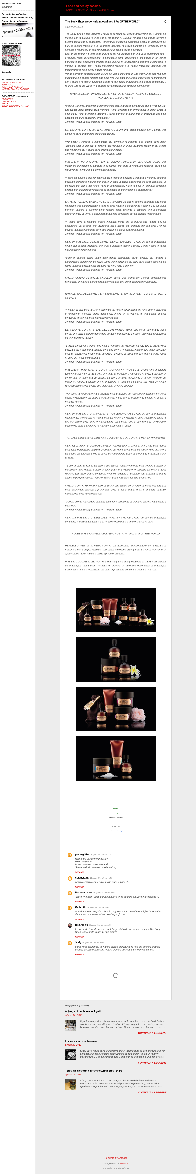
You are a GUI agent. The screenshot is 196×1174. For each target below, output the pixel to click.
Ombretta (80, 907)
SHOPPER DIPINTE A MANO (15, 106)
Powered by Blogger (115, 1158)
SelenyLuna (82, 877)
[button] (164, 22)
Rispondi (79, 872)
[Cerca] (169, 7)
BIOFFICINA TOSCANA (12, 87)
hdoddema (124, 1164)
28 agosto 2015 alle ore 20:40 (100, 925)
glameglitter (82, 854)
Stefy (78, 942)
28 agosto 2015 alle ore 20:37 (98, 907)
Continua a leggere (152, 1033)
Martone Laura (83, 892)
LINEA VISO (7, 99)
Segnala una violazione (116, 1168)
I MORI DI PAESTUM (11, 82)
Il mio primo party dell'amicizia (81, 1041)
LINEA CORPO (9, 101)
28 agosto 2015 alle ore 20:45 (93, 943)
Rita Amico (81, 924)
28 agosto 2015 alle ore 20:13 (104, 893)
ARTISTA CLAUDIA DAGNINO (15, 89)
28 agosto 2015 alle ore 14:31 (101, 878)
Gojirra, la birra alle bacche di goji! (83, 1011)
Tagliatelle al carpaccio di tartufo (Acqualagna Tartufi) (93, 1070)
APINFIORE (7, 85)
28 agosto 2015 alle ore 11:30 (101, 855)
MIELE (5, 104)
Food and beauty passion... (84, 6)
